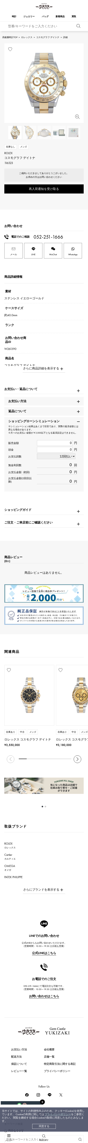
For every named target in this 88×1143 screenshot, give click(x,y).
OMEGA (9, 867)
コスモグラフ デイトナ (47, 37)
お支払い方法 (19, 1049)
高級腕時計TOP (9, 37)
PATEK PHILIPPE (15, 878)
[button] (77, 759)
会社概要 (49, 1049)
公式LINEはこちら (44, 953)
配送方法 (16, 1056)
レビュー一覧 (19, 1071)
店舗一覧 (49, 1056)
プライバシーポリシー (58, 1114)
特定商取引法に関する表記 (60, 1064)
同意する (44, 1126)
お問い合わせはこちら (44, 996)
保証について (19, 1064)
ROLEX (10, 845)
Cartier (10, 856)
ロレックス (26, 37)
